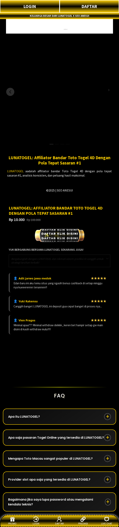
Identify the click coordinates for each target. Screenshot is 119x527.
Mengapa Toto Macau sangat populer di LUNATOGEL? (50, 458)
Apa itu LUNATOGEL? (24, 416)
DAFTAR (89, 6)
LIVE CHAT (106, 520)
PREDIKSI (83, 520)
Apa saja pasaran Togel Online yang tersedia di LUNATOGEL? (56, 437)
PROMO (12, 520)
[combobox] (59, 261)
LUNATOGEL (15, 171)
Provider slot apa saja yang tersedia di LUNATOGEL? (49, 479)
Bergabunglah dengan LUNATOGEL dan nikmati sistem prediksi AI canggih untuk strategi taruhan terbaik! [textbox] (57, 260)
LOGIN (29, 6)
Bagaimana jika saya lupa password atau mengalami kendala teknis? (50, 502)
